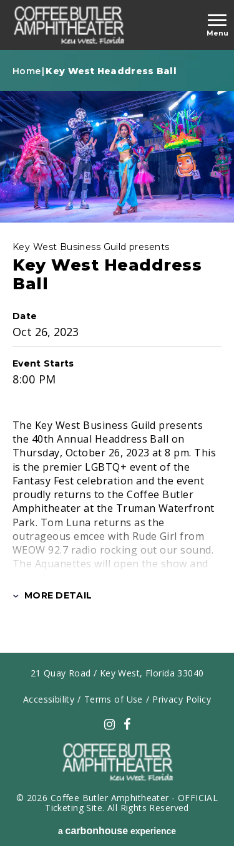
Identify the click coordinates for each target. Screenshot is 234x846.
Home (26, 71)
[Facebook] (127, 724)
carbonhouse (68, 25)
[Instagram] (109, 724)
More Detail (52, 595)
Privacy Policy (181, 699)
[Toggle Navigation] (217, 25)
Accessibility (48, 699)
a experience (117, 830)
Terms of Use (113, 699)
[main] (117, 357)
